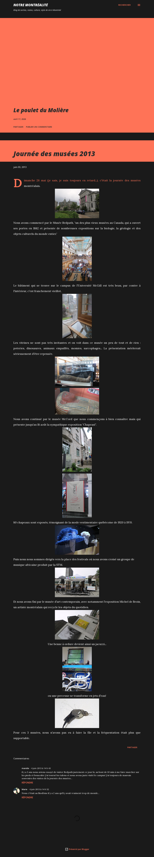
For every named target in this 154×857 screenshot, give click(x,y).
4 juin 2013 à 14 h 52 (39, 789)
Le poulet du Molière (41, 110)
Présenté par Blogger (77, 849)
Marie (24, 789)
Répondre (27, 782)
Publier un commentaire (39, 127)
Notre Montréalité (30, 5)
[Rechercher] (124, 5)
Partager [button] (18, 127)
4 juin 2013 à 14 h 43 (41, 768)
